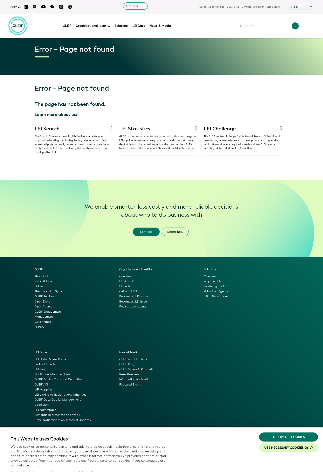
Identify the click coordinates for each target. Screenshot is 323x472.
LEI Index (125, 286)
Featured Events (130, 385)
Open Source (43, 306)
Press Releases (129, 374)
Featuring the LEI (215, 286)
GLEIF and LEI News (133, 359)
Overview (125, 276)
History (39, 327)
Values (39, 286)
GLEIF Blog (233, 6)
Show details (20, 464)
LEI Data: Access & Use (50, 359)
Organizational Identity (93, 25)
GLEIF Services (44, 296)
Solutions (122, 25)
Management (44, 317)
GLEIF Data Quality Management (58, 400)
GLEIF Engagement (48, 312)
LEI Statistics (134, 128)
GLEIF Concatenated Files (52, 374)
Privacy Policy (90, 448)
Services (146, 232)
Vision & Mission (45, 281)
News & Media (161, 25)
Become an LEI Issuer (133, 296)
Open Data (42, 302)
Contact (246, 6)
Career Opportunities (211, 6)
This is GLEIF (43, 276)
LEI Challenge (220, 128)
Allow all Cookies (289, 413)
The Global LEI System (50, 291)
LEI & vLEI (126, 281)
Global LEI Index (46, 364)
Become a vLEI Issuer (133, 302)
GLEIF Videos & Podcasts (136, 369)
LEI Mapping (43, 389)
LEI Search (47, 128)
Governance (43, 322)
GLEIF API (41, 385)
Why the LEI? (212, 281)
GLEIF (68, 25)
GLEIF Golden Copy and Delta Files (58, 379)
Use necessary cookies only (288, 424)
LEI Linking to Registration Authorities (60, 395)
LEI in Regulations (216, 296)
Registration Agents (132, 306)
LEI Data (139, 25)
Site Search (273, 6)
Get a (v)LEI (135, 6)
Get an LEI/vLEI (129, 291)
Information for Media (134, 379)
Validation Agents (216, 291)
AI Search (258, 6)
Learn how (175, 232)
